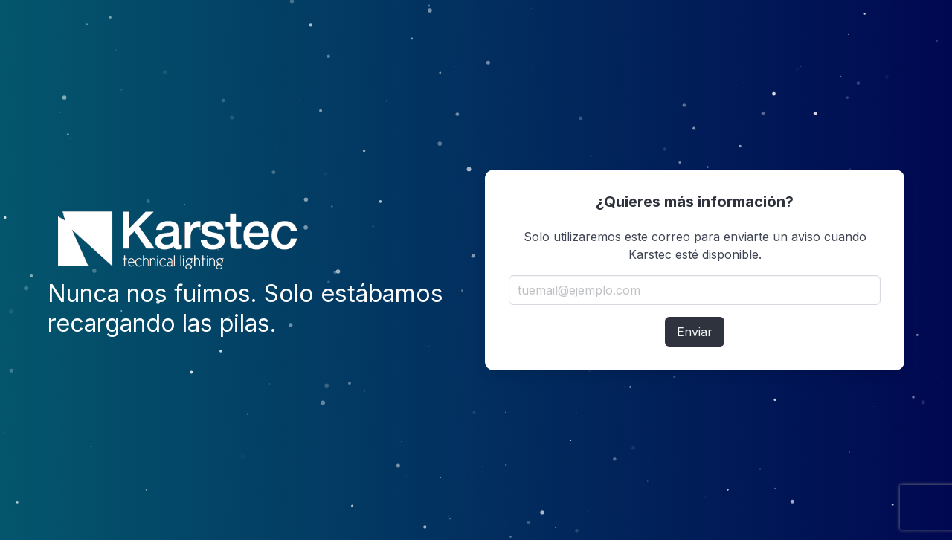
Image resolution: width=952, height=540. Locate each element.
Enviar (695, 331)
